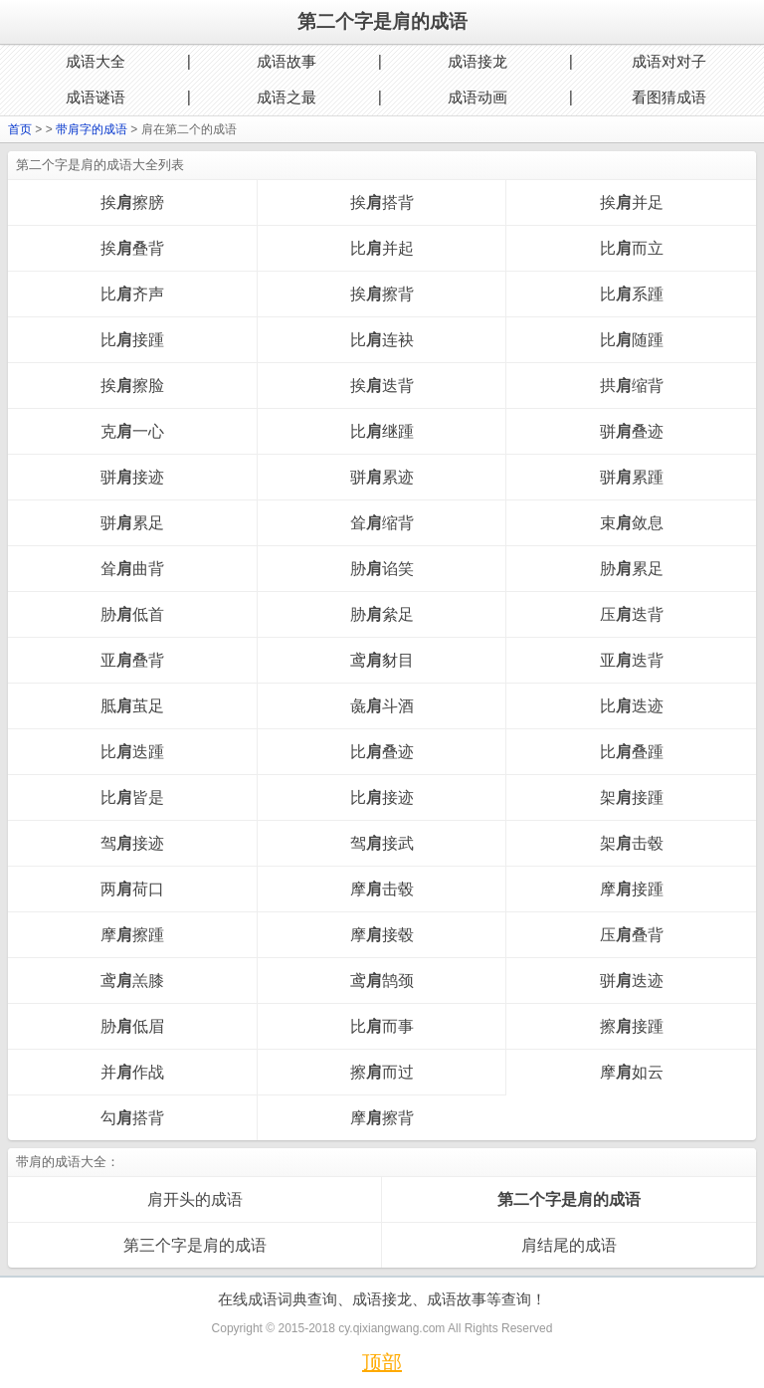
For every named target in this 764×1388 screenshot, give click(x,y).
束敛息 (632, 522)
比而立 (632, 248)
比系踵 (632, 294)
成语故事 (286, 61)
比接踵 (132, 339)
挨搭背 (382, 202)
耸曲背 (132, 568)
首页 (20, 129)
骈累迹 (382, 477)
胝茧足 (132, 705)
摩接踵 (632, 889)
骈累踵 (632, 477)
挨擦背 (382, 294)
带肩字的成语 (91, 129)
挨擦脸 (132, 385)
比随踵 (632, 339)
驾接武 (382, 843)
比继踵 (382, 431)
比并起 (382, 248)
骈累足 (132, 522)
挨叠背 (132, 248)
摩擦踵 (132, 934)
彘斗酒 (382, 705)
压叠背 (632, 934)
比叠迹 (382, 751)
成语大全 (95, 61)
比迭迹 (632, 705)
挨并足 (632, 202)
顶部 (382, 1362)
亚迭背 (632, 660)
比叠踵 (632, 751)
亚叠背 (132, 660)
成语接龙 (477, 61)
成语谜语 (95, 97)
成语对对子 (669, 61)
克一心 (132, 431)
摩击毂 (382, 889)
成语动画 (477, 97)
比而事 (382, 1026)
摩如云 (632, 1072)
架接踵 (632, 797)
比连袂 (382, 339)
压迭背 (632, 614)
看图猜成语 (669, 97)
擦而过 (382, 1072)
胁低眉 (132, 1026)
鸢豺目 (382, 660)
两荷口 (132, 889)
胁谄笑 (382, 568)
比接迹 (382, 797)
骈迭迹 (632, 980)
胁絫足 (382, 614)
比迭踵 (132, 751)
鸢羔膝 (132, 980)
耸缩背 (382, 522)
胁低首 (132, 614)
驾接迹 (132, 843)
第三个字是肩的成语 (195, 1245)
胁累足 (632, 568)
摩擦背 (382, 1117)
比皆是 (132, 797)
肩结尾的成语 (569, 1245)
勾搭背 (132, 1117)
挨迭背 (382, 385)
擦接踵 (632, 1026)
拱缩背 (632, 385)
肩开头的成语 (195, 1199)
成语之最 (286, 97)
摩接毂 (382, 934)
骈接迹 (132, 477)
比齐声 (132, 294)
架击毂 (632, 843)
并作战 (132, 1072)
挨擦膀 (132, 202)
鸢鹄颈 (382, 980)
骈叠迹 (632, 431)
